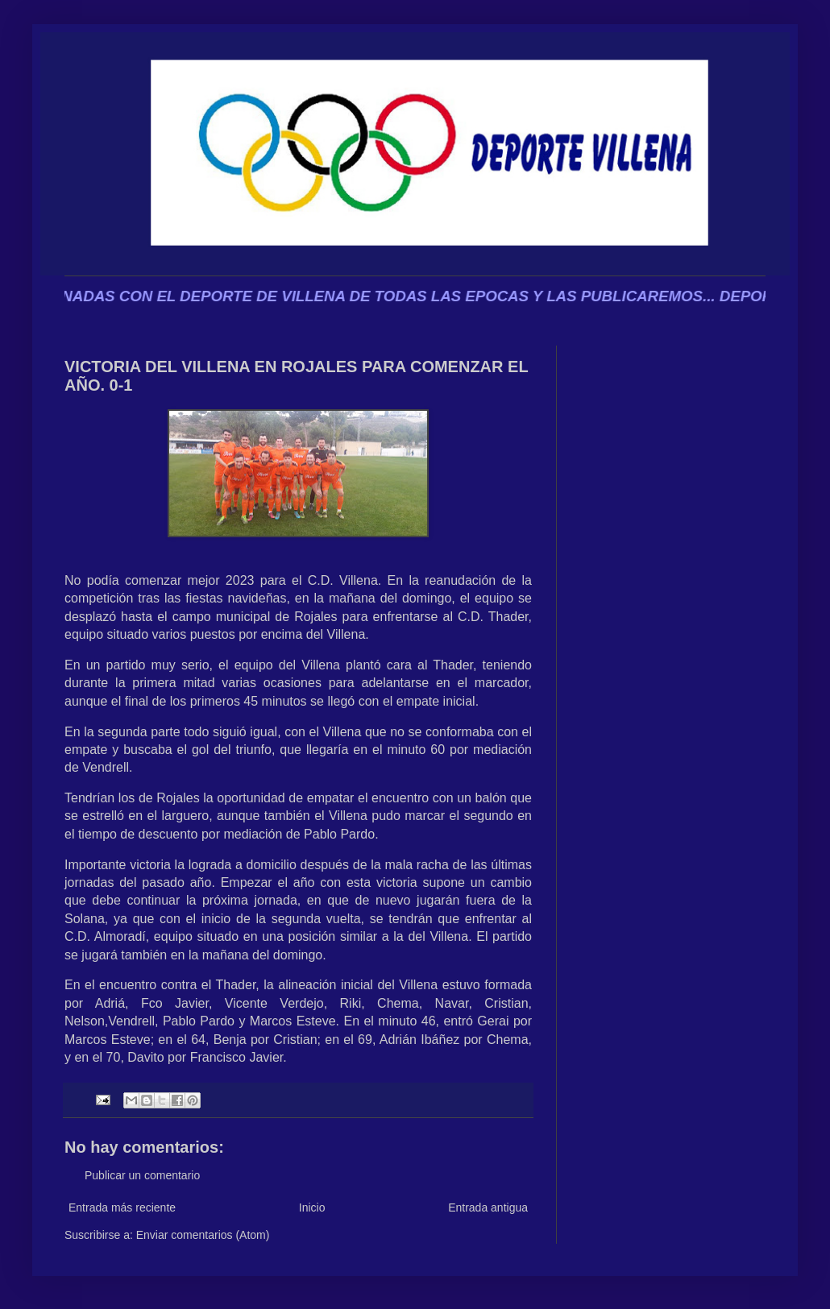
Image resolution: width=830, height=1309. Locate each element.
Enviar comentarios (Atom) (203, 1234)
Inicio (312, 1207)
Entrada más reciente (122, 1207)
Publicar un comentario (142, 1175)
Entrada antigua (488, 1207)
